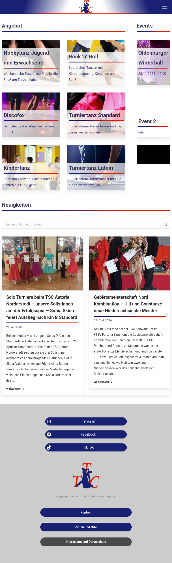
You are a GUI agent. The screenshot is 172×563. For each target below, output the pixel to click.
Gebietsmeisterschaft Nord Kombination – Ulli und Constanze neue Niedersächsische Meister (128, 303)
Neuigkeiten (16, 205)
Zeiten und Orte (86, 527)
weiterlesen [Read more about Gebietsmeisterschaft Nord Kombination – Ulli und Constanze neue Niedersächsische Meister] (103, 382)
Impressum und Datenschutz (86, 542)
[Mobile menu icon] (164, 7)
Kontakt (86, 512)
